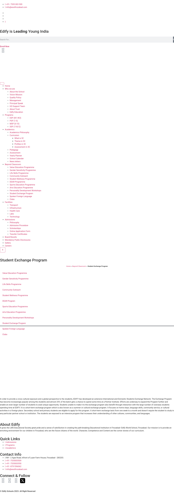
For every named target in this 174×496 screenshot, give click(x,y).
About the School (17, 92)
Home (7, 86)
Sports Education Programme (22, 185)
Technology (15, 217)
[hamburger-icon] (2, 83)
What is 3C (19, 138)
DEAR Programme (17, 182)
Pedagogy (14, 150)
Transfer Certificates (18, 234)
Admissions (10, 219)
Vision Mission (16, 94)
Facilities (8, 202)
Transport (14, 205)
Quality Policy (15, 97)
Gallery (8, 243)
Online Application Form (20, 231)
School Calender (17, 158)
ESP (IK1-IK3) (15, 118)
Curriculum (14, 135)
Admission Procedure (19, 225)
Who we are (10, 89)
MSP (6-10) (14, 124)
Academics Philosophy (19, 132)
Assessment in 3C (22, 147)
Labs (12, 214)
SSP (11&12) (15, 126)
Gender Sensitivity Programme (23, 170)
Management (15, 100)
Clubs (12, 199)
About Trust (15, 109)
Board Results (11, 237)
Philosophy (14, 222)
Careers (8, 246)
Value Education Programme (22, 167)
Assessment (15, 153)
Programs (9, 115)
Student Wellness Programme (22, 179)
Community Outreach (19, 176)
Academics (9, 129)
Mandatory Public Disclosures (17, 240)
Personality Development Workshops (25, 190)
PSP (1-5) (14, 121)
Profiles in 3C (20, 144)
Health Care (15, 211)
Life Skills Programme (19, 173)
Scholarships (15, 228)
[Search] (173, 40)
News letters (15, 161)
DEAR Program (8, 301)
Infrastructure (15, 208)
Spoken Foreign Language (21, 196)
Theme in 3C (19, 141)
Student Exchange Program (21, 193)
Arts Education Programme (21, 187)
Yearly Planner (16, 156)
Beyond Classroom (13, 164)
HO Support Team (17, 106)
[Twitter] (5, 22)
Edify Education (16, 112)
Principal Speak (16, 103)
